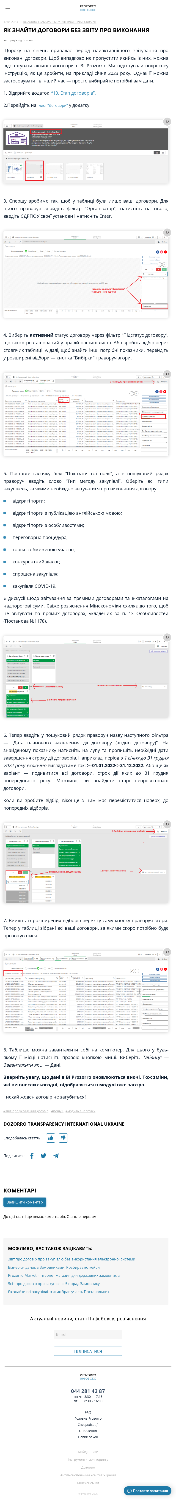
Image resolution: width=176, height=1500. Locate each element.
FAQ (88, 1412)
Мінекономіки (88, 1483)
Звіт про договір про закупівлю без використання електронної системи (71, 1259)
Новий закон (88, 1437)
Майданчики (88, 1451)
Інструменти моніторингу (88, 1459)
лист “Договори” (53, 105)
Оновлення (88, 1431)
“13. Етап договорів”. (73, 93)
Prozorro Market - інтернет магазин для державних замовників (64, 1275)
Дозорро (88, 1467)
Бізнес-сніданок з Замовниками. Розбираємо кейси (54, 1267)
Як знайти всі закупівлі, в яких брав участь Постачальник (58, 1291)
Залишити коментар (25, 1202)
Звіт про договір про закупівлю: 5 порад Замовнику (54, 1283)
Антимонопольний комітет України (88, 1475)
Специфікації (88, 1424)
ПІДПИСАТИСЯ (88, 1351)
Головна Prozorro (88, 1418)
